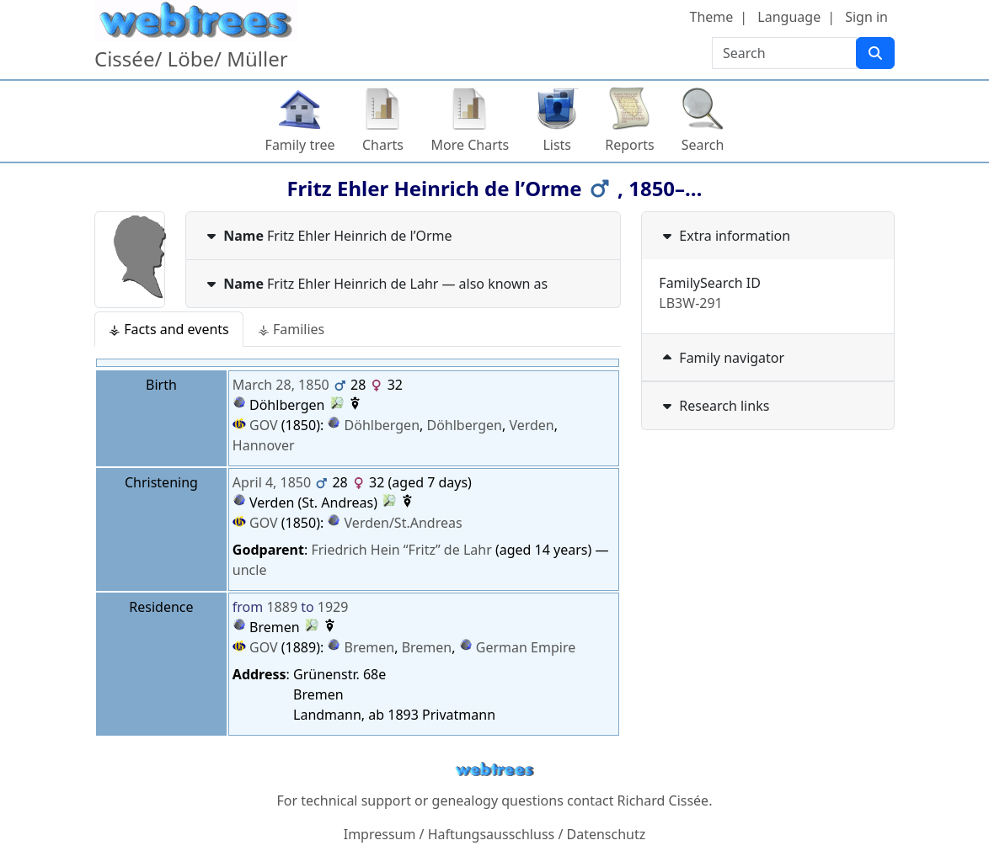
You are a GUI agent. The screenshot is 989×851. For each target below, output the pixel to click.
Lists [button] (557, 145)
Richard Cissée (663, 800)
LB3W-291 (690, 303)
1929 (333, 607)
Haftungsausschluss (491, 834)
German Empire (525, 647)
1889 (281, 607)
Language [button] (789, 17)
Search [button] (703, 145)
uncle (250, 570)
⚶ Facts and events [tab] (169, 329)
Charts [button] (383, 145)
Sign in (866, 17)
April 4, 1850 (272, 482)
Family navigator (721, 358)
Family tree (300, 145)
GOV (255, 425)
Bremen (370, 647)
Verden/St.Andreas (403, 522)
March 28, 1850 (281, 384)
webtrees (494, 770)
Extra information (724, 236)
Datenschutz (606, 834)
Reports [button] (630, 145)
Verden (531, 425)
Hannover (264, 445)
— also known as (375, 284)
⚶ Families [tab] (291, 329)
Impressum (380, 834)
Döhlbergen (382, 425)
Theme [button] (712, 17)
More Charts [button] (470, 145)
